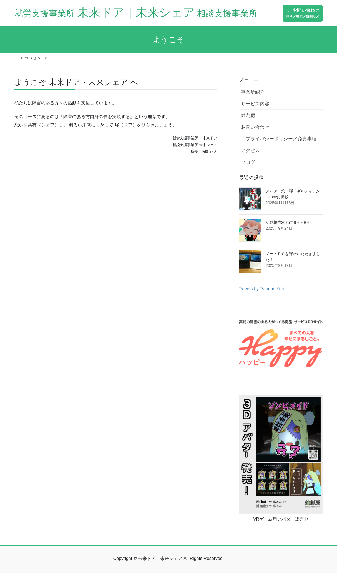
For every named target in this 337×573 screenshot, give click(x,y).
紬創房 (248, 115)
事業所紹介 (253, 92)
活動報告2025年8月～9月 (288, 222)
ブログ (248, 162)
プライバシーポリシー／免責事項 (281, 138)
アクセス (250, 150)
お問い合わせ (255, 127)
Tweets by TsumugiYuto (262, 288)
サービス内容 (255, 104)
